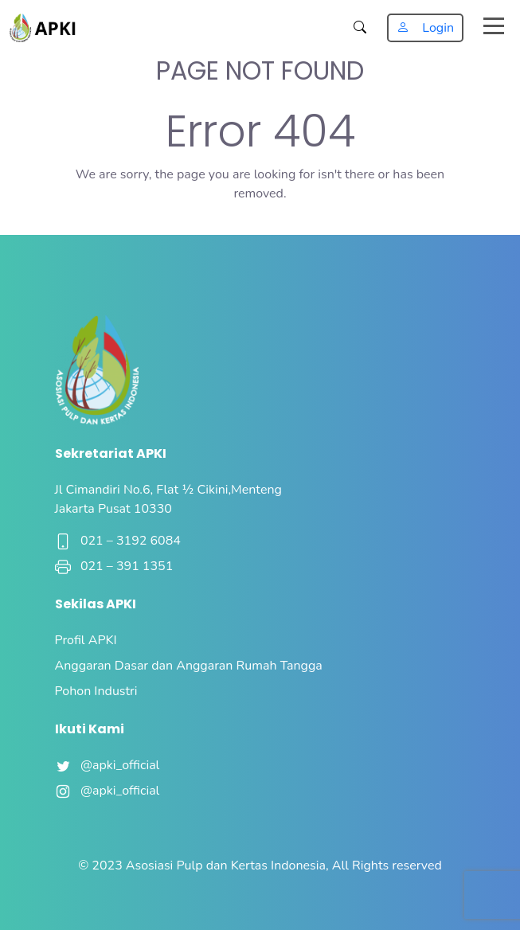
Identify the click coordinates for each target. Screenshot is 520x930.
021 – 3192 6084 (118, 540)
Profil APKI (86, 640)
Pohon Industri (96, 691)
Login (425, 28)
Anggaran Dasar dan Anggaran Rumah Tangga (189, 665)
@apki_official (107, 765)
